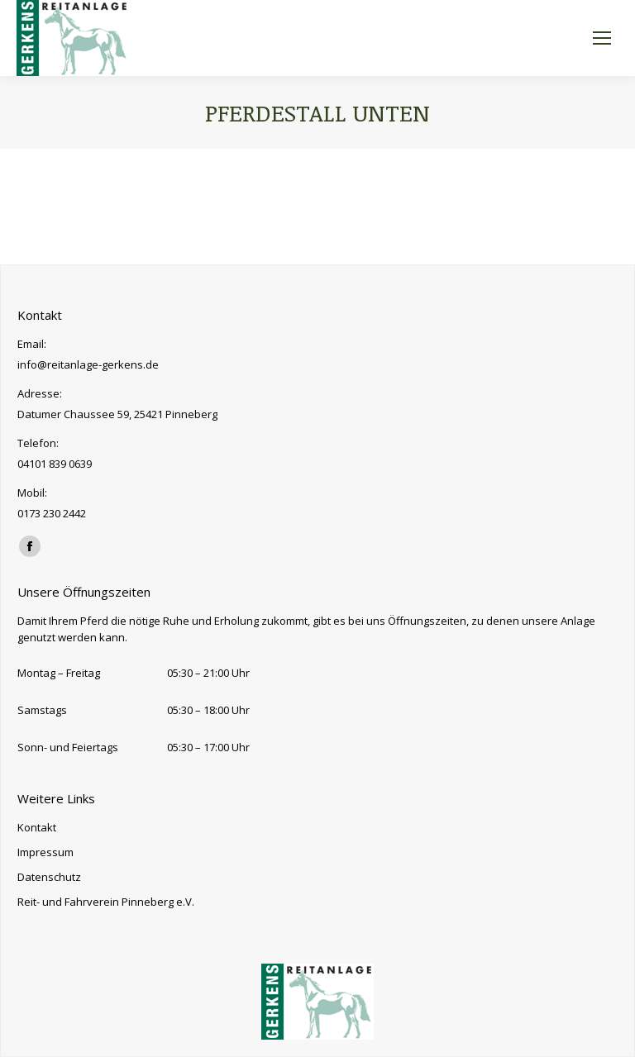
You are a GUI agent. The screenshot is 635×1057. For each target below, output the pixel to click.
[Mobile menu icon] (601, 38)
